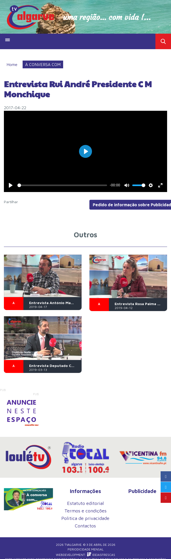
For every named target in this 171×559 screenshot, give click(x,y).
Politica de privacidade (85, 518)
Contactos (85, 525)
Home (11, 64)
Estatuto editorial (85, 503)
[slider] (62, 185)
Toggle (163, 41)
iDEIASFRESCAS (101, 555)
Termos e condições (85, 510)
